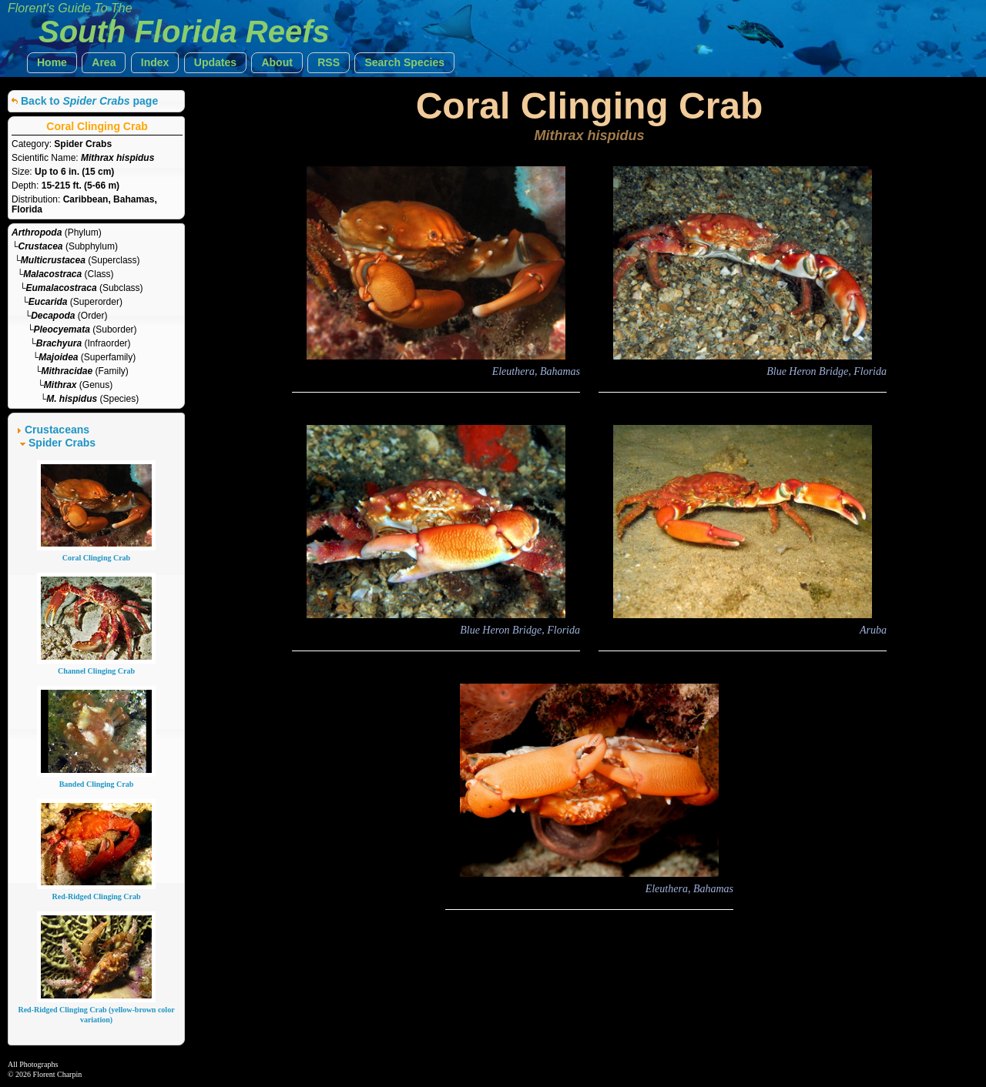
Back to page (89, 101)
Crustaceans (57, 429)
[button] (52, 62)
